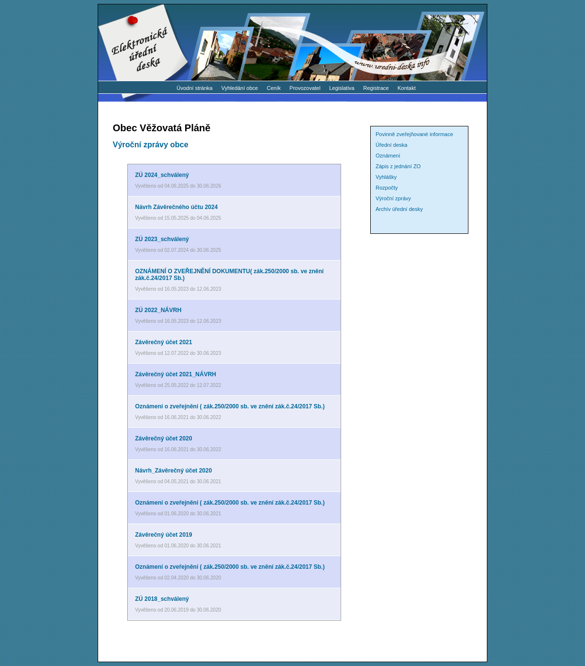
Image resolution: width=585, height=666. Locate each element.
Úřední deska (391, 145)
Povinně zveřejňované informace (414, 134)
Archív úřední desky (399, 209)
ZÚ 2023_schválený (162, 239)
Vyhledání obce (240, 88)
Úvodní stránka (194, 88)
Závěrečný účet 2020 (163, 438)
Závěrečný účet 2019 (163, 534)
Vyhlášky (386, 177)
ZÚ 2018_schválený (162, 599)
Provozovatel (305, 88)
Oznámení (388, 155)
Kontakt (406, 88)
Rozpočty (387, 188)
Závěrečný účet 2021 (163, 342)
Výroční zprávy (393, 198)
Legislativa (342, 88)
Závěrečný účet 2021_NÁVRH (175, 374)
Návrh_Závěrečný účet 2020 (173, 470)
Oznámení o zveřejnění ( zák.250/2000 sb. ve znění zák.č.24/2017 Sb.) (230, 406)
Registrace (376, 88)
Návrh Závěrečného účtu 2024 (176, 207)
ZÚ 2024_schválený (162, 175)
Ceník (274, 88)
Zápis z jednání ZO (398, 166)
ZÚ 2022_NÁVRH (158, 310)
